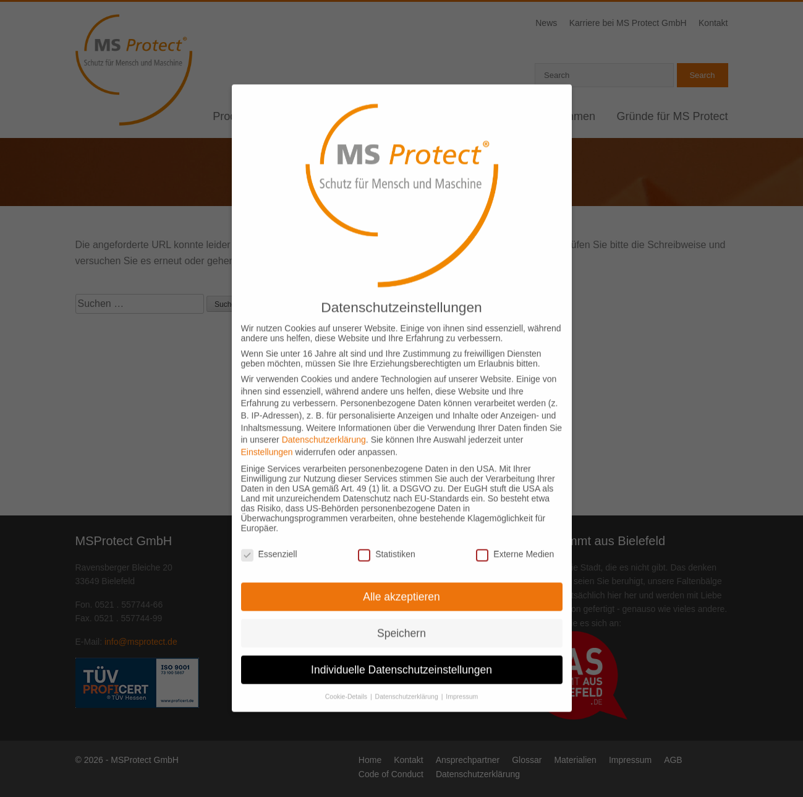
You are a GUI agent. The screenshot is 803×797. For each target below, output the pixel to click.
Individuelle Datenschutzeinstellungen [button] (401, 654)
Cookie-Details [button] (347, 682)
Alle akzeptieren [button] (401, 581)
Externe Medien (515, 539)
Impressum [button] (462, 682)
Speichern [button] (401, 618)
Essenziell (269, 539)
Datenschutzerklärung (324, 424)
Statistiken (386, 539)
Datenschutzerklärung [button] (407, 682)
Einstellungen (267, 437)
